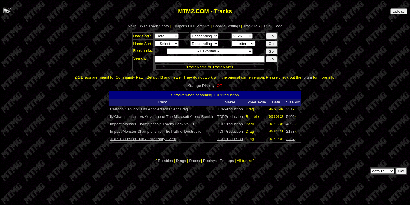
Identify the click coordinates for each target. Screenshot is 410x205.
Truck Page (273, 26)
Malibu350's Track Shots (148, 26)
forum (307, 77)
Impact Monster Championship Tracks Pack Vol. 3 (152, 124)
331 (289, 109)
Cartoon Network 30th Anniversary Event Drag (149, 109)
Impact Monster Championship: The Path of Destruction (157, 131)
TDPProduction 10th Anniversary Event (143, 139)
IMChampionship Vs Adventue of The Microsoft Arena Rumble (162, 116)
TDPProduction (230, 109)
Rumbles (165, 161)
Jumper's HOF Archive (191, 26)
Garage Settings (226, 26)
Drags (181, 161)
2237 (290, 139)
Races (194, 161)
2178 (290, 131)
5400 (290, 116)
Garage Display (201, 85)
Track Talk (251, 26)
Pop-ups (227, 161)
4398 (290, 124)
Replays (210, 161)
